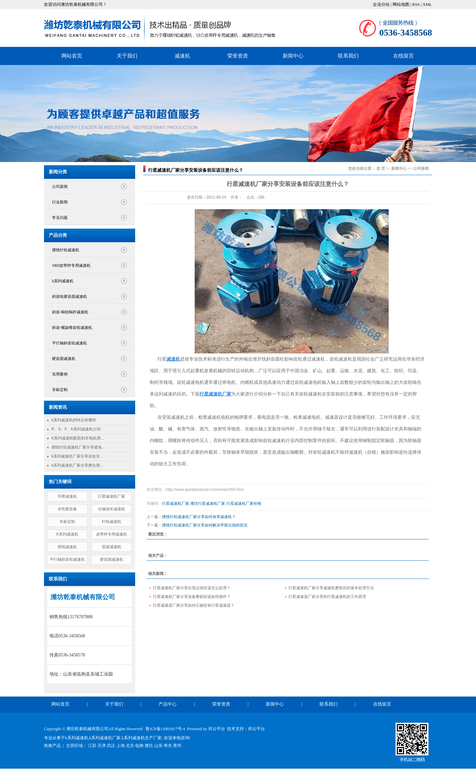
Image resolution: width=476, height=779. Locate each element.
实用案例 (60, 374)
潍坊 (149, 745)
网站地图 (401, 4)
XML (427, 4)
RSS (416, 4)
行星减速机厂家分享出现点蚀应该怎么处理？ (192, 588)
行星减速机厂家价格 (243, 503)
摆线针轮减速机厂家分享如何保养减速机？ (199, 516)
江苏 (92, 745)
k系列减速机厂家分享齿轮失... (77, 456)
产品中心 (167, 704)
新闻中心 (293, 56)
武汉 (111, 745)
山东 (158, 745)
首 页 (380, 168)
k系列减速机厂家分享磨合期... (77, 465)
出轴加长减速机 (111, 509)
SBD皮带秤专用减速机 (71, 265)
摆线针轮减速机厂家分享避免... (78, 447)
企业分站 (381, 4)
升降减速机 (67, 496)
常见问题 (60, 217)
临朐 (139, 745)
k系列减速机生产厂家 (142, 737)
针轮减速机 (111, 521)
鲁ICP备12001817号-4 (165, 728)
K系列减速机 (67, 534)
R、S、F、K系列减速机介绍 (76, 429)
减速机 (182, 56)
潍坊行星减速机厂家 (207, 503)
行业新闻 (60, 202)
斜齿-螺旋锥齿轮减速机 (72, 327)
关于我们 (127, 56)
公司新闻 (60, 186)
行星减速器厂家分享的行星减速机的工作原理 (327, 596)
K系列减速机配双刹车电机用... (77, 438)
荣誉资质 (237, 56)
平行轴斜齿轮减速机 (69, 343)
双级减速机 (111, 547)
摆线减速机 (67, 547)
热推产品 (52, 745)
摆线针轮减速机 (65, 250)
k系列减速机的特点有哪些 (73, 420)
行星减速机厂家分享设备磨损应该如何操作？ (192, 596)
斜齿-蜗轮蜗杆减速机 (70, 312)
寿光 (168, 745)
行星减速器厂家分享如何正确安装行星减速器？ (193, 605)
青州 (177, 745)
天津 (101, 745)
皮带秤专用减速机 (111, 534)
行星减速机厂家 (111, 496)
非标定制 (60, 389)
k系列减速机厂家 (105, 737)
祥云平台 (216, 728)
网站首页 (71, 56)
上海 (120, 745)
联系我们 (348, 56)
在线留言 (403, 56)
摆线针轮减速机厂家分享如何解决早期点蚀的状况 (204, 525)
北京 (130, 745)
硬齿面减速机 (63, 358)
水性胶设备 (67, 509)
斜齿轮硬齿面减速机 (69, 296)
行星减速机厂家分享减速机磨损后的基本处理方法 (331, 588)
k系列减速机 (62, 281)
